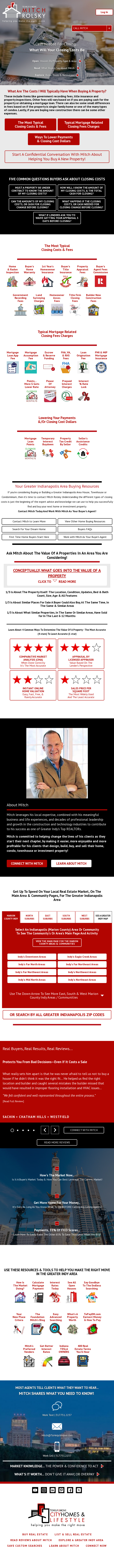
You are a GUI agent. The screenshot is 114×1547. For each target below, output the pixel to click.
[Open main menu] (6, 28)
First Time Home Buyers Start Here (29, 537)
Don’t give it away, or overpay (54, 1474)
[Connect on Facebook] (70, 1490)
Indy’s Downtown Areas (32, 956)
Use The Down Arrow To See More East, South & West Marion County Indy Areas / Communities (54, 995)
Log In (104, 12)
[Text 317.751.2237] (57, 1410)
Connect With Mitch (27, 863)
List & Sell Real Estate (73, 1534)
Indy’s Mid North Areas (32, 979)
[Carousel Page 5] (33, 1130)
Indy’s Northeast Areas (82, 979)
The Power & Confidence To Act (54, 1466)
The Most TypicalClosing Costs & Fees (57, 247)
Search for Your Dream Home (29, 529)
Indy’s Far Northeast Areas (82, 964)
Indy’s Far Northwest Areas (31, 972)
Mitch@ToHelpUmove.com (57, 1435)
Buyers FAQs (85, 529)
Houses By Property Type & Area (54, 61)
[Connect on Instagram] (44, 1490)
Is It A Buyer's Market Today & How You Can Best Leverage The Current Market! (57, 1179)
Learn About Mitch (71, 863)
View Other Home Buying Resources (85, 521)
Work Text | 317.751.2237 (57, 1415)
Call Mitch (80, 28)
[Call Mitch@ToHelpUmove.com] (57, 1430)
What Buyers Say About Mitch (54, 68)
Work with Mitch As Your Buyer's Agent (85, 537)
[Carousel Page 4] (28, 1130)
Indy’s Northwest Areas (82, 972)
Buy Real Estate (35, 1534)
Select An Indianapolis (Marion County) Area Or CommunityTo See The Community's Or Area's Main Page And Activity (57, 931)
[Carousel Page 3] (23, 1130)
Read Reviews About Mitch (31, 1540)
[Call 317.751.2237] (57, 1451)
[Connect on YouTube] (35, 1490)
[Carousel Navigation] (50, 1130)
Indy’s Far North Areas (31, 964)
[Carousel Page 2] (17, 1130)
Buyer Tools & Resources (54, 75)
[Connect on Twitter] (79, 1490)
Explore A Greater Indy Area (81, 1540)
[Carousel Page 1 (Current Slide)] (12, 1130)
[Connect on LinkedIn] (53, 1490)
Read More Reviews (57, 1142)
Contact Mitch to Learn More (29, 521)
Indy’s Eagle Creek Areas (82, 956)
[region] (57, 1086)
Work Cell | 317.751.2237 (57, 1455)
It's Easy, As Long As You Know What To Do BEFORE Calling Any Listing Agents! (57, 1207)
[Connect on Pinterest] (61, 1490)
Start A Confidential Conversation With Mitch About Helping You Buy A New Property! (57, 156)
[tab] (57, 569)
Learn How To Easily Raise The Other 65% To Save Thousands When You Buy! (57, 1234)
